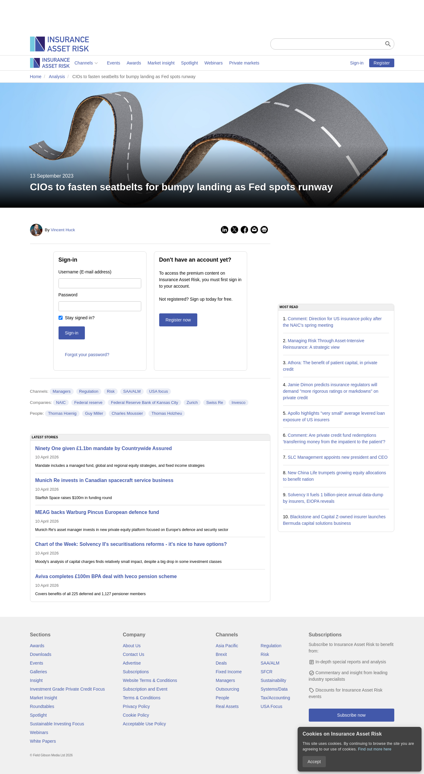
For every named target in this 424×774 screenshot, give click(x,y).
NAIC (61, 402)
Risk (111, 391)
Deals (221, 663)
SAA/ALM (132, 391)
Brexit (221, 654)
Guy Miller (94, 413)
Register (382, 62)
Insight (36, 680)
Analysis (57, 76)
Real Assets (227, 706)
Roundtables (42, 706)
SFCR (267, 671)
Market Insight (43, 697)
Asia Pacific (227, 645)
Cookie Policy (136, 715)
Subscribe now (351, 715)
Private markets (200, 62)
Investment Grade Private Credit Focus (67, 689)
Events (69, 62)
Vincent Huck (63, 230)
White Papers (43, 741)
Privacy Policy (136, 706)
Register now (178, 319)
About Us (132, 645)
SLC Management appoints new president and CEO (337, 457)
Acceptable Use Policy (144, 723)
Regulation (88, 391)
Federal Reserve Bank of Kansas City (144, 402)
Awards (89, 62)
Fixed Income (229, 671)
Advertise (132, 663)
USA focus (158, 391)
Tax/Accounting (275, 697)
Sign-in (357, 62)
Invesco (239, 402)
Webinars (169, 62)
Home (36, 76)
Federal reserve (88, 402)
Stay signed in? (80, 318)
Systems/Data (274, 689)
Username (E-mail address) (85, 272)
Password (68, 295)
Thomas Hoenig (62, 413)
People (222, 697)
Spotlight (145, 62)
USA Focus (271, 706)
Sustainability (273, 680)
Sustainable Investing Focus (57, 723)
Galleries (38, 671)
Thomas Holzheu (166, 413)
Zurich (192, 402)
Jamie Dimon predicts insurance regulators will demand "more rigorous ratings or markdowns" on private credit (330, 391)
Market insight (116, 62)
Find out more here (374, 749)
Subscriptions (136, 671)
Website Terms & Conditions (150, 680)
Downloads (40, 654)
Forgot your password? (87, 354)
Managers (62, 391)
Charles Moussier (127, 413)
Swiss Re (214, 402)
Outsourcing (227, 689)
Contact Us (133, 654)
